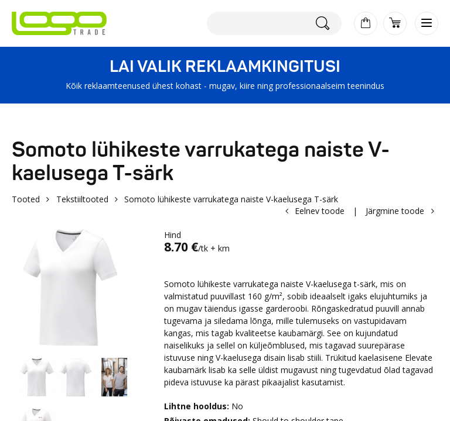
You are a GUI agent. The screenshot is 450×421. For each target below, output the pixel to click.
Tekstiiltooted (82, 199)
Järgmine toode (395, 210)
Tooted (26, 199)
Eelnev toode (320, 210)
